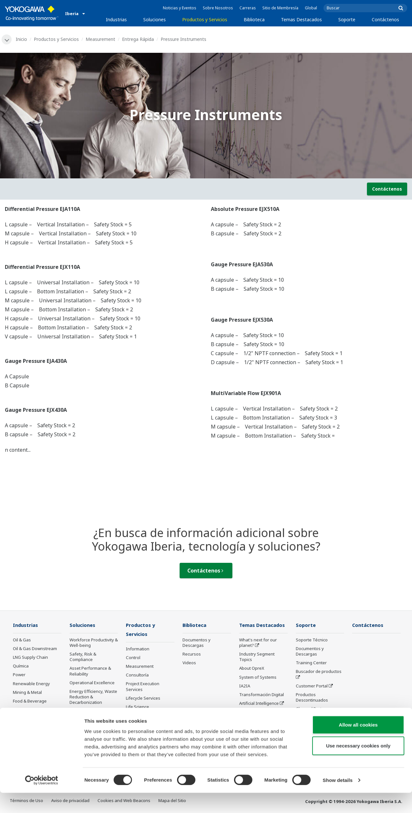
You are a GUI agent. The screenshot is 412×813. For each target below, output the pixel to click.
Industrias (116, 19)
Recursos (192, 654)
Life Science (137, 707)
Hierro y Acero (27, 719)
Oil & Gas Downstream (35, 649)
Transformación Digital (261, 695)
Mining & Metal (27, 692)
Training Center (311, 663)
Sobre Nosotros (218, 8)
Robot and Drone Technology (256, 715)
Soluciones (154, 19)
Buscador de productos (319, 672)
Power (19, 675)
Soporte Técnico (312, 640)
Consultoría (137, 676)
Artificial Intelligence (259, 703)
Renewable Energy (31, 684)
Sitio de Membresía (280, 8)
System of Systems (257, 677)
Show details (338, 800)
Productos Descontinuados (312, 697)
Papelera (22, 710)
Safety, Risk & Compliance (83, 657)
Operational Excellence (92, 683)
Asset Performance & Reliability (90, 671)
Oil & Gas (22, 640)
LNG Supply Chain (30, 658)
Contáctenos (385, 19)
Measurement (101, 39)
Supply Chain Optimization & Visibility (92, 714)
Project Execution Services (142, 687)
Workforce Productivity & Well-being (94, 642)
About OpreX (251, 669)
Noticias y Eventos (179, 8)
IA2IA (244, 686)
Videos (189, 663)
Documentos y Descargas (197, 642)
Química (21, 666)
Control (133, 658)
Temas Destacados (301, 19)
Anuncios (135, 716)
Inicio (21, 39)
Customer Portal (312, 686)
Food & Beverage (30, 701)
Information (137, 649)
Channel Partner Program (312, 712)
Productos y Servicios (204, 19)
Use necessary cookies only (358, 766)
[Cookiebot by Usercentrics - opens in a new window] (42, 800)
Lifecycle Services (143, 699)
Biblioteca (254, 19)
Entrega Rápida (138, 39)
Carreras (247, 8)
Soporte (346, 19)
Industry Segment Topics (257, 657)
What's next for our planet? (258, 642)
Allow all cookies (358, 744)
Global (311, 8)
